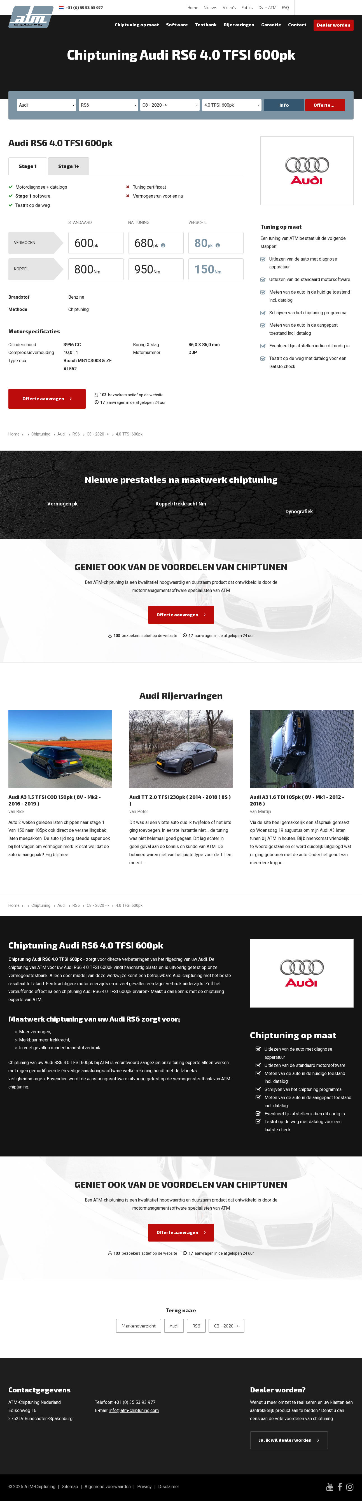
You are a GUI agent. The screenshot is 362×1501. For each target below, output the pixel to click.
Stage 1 (28, 166)
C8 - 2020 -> (226, 1325)
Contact (297, 24)
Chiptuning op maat (137, 24)
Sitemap (70, 1486)
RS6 (196, 1325)
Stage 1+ (68, 166)
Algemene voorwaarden (108, 1486)
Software (177, 24)
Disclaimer (168, 1486)
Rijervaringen (239, 24)
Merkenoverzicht (139, 1325)
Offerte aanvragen (43, 398)
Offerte (322, 104)
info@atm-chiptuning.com (134, 1410)
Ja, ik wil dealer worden (285, 1440)
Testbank (206, 24)
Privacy (144, 1486)
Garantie (271, 24)
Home (193, 7)
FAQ (285, 7)
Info (284, 104)
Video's (229, 7)
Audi (174, 1325)
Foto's (247, 7)
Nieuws (210, 7)
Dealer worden (333, 24)
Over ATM (267, 7)
